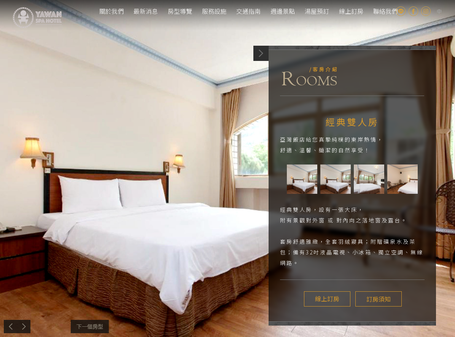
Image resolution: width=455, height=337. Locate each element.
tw (439, 11)
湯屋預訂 (317, 11)
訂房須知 (377, 298)
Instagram (426, 11)
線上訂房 (351, 11)
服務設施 (214, 11)
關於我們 (111, 11)
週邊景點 (282, 11)
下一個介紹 (90, 326)
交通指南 (248, 11)
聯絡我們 (385, 11)
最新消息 (146, 11)
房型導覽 (180, 11)
